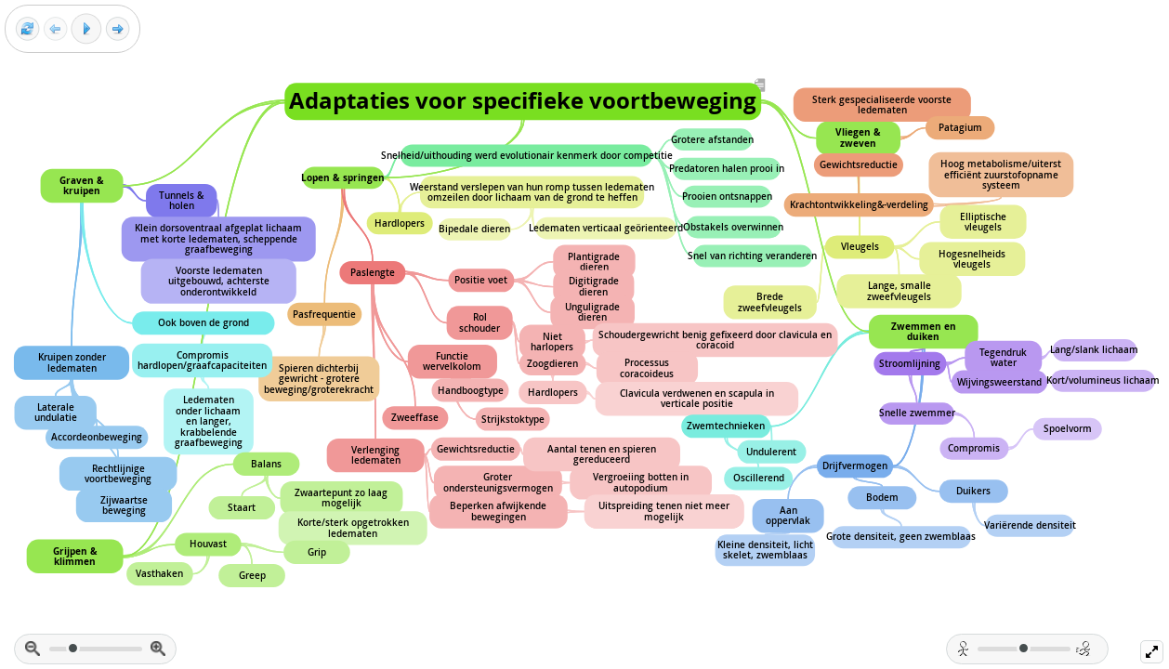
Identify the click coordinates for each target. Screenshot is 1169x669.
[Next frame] (117, 29)
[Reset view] (27, 29)
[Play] (86, 29)
